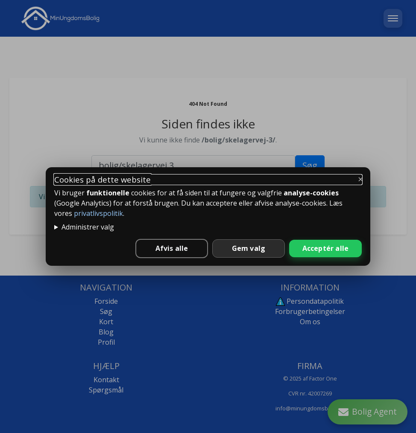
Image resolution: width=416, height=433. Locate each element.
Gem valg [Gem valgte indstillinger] (249, 248)
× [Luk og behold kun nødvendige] (360, 178)
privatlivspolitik (98, 213)
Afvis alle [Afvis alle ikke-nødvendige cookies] (171, 248)
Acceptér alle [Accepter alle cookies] (325, 248)
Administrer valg (88, 227)
